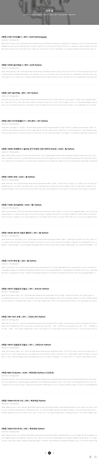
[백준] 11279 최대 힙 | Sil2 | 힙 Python (19, 260)
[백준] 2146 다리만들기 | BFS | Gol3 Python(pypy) (24, 37)
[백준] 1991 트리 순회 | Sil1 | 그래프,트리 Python (23, 316)
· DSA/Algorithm (14, 40)
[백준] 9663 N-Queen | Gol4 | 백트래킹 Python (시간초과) (28, 372)
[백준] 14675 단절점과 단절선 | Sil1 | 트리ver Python (25, 288)
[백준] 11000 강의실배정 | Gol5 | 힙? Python (22, 204)
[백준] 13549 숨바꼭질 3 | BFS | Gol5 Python (22, 65)
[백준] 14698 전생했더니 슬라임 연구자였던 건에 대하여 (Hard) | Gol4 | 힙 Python (38, 149)
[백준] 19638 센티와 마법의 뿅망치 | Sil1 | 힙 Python (25, 232)
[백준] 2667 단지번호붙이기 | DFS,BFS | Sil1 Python (25, 121)
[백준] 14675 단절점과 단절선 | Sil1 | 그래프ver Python (26, 344)
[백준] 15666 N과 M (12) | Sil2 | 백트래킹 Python (24, 400)
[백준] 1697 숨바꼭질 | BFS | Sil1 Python (20, 93)
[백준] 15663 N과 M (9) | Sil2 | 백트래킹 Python (23, 428)
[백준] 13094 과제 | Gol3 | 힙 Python (18, 177)
